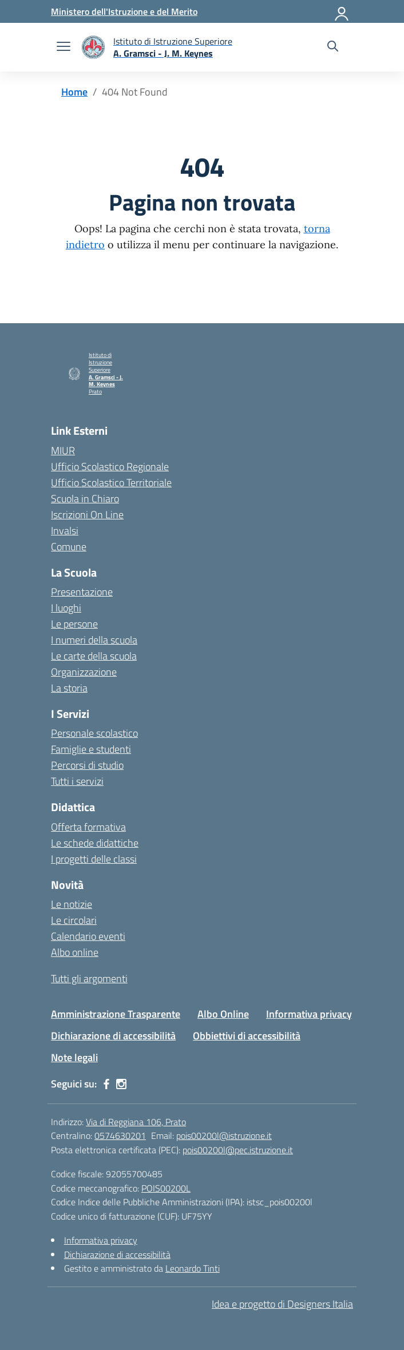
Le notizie (71, 904)
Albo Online (223, 1014)
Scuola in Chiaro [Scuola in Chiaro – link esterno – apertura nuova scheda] (85, 498)
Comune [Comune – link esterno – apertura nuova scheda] (68, 546)
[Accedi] (342, 11)
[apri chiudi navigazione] (63, 47)
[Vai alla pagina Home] (74, 92)
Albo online (74, 952)
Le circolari (74, 920)
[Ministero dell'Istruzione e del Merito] (124, 11)
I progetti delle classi (94, 859)
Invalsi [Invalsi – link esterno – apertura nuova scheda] (64, 530)
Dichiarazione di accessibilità (113, 1035)
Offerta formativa (88, 827)
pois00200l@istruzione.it (224, 1135)
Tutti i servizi (77, 781)
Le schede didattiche (94, 843)
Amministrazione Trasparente (115, 1014)
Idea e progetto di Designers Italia (282, 1304)
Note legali (74, 1057)
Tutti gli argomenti (89, 978)
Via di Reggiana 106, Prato (136, 1122)
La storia (69, 688)
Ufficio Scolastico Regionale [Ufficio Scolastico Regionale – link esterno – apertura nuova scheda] (110, 466)
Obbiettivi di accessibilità (246, 1035)
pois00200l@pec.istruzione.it (238, 1150)
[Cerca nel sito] (333, 47)
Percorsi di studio (87, 765)
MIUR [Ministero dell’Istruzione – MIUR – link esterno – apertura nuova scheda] (63, 450)
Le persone (74, 624)
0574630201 (120, 1135)
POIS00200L (166, 1188)
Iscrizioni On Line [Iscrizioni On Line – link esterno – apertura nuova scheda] (87, 514)
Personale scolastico (94, 733)
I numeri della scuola (94, 640)
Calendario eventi (88, 936)
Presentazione (82, 591)
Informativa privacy (309, 1014)
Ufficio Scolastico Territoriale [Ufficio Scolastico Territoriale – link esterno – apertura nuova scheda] (111, 482)
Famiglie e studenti (91, 749)
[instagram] (121, 1084)
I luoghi (66, 608)
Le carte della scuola (94, 656)
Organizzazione (84, 672)
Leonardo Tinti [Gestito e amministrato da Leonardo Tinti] (192, 1268)
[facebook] (106, 1084)
